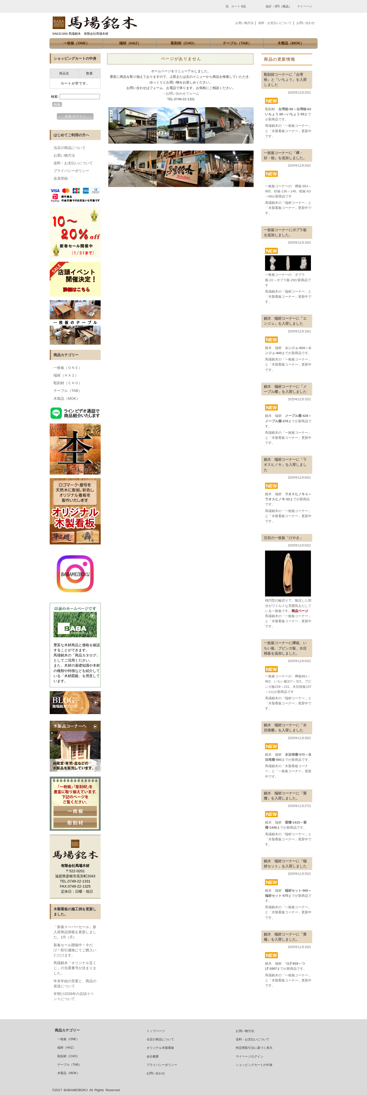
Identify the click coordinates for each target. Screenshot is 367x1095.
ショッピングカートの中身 (254, 1065)
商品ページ (300, 611)
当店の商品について (70, 148)
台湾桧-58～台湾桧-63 (294, 109)
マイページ (304, 6)
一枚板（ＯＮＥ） (68, 368)
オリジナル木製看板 (160, 1048)
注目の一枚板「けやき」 (283, 538)
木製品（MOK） (291, 43)
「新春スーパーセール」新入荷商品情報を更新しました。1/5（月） (75, 932)
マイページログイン (249, 1056)
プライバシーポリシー (71, 171)
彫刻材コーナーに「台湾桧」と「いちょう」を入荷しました (285, 79)
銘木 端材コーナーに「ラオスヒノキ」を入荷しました (285, 464)
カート (235, 6)
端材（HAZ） (130, 43)
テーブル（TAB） (237, 43)
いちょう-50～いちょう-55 (284, 114)
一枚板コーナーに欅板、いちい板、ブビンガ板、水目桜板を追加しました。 (285, 648)
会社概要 (153, 1056)
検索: (55, 96)
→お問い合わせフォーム (181, 93)
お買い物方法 (64, 155)
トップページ (156, 1031)
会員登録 (61, 178)
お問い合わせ (305, 23)
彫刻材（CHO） (184, 43)
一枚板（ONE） (76, 43)
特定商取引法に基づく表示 (254, 1048)
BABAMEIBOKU (76, 1090)
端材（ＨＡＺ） (66, 375)
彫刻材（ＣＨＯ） (68, 383)
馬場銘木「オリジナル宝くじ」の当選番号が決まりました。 (75, 968)
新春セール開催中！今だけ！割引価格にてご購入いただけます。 (75, 950)
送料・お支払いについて (73, 163)
